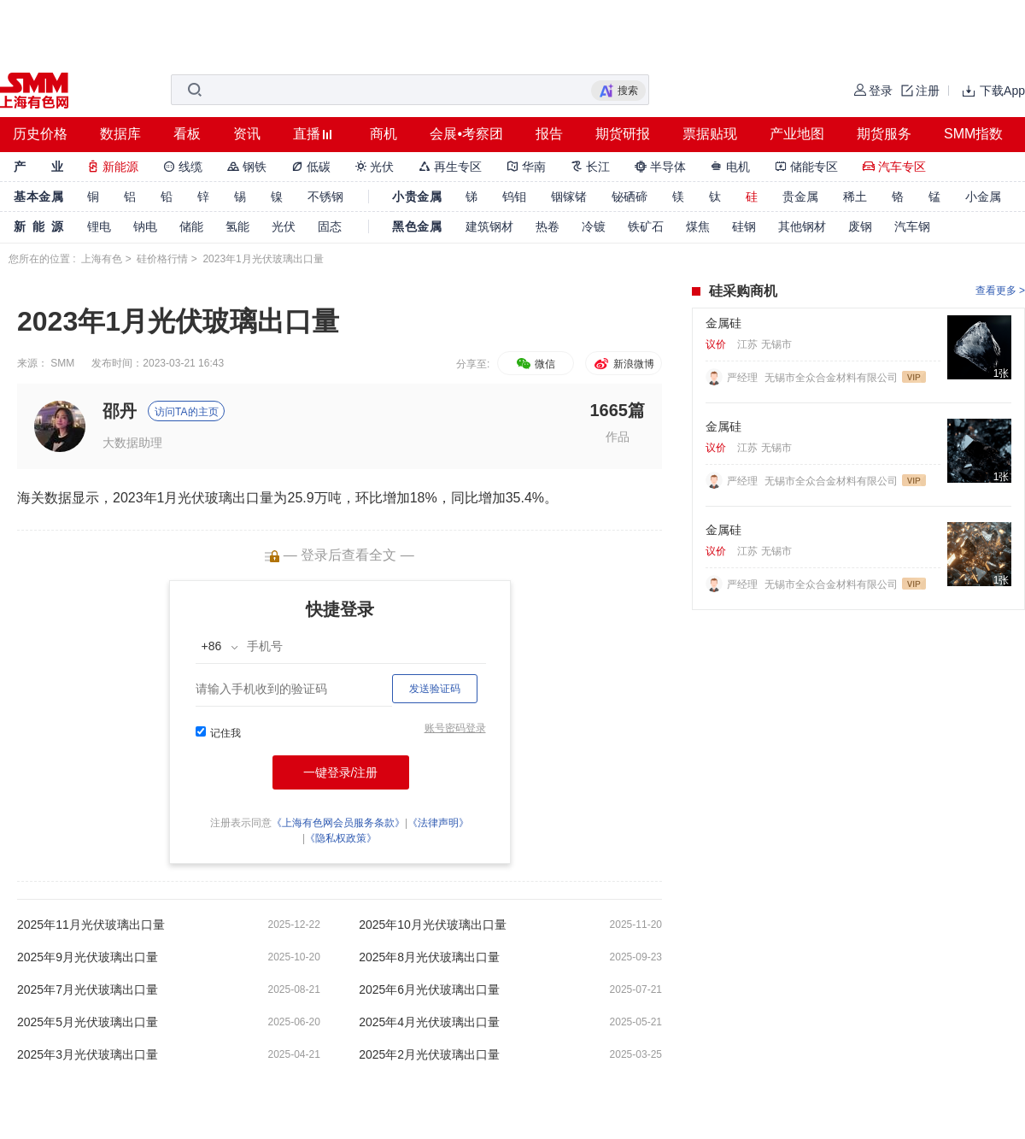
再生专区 (450, 166)
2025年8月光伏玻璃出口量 (429, 957)
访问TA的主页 (186, 412)
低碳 (311, 166)
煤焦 (698, 226)
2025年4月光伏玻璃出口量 (429, 1022)
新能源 (112, 166)
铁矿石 (646, 226)
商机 (383, 133)
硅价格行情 (162, 259)
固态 (330, 226)
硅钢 (744, 226)
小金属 (983, 196)
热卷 (547, 226)
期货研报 (622, 133)
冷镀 (594, 226)
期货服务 (884, 133)
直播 (306, 133)
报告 (549, 133)
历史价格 (40, 133)
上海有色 (101, 259)
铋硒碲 (629, 196)
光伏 (375, 166)
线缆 (182, 166)
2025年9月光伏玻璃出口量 (87, 957)
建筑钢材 (489, 226)
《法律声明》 (438, 823)
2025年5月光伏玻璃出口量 (87, 1022)
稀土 (855, 196)
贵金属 (800, 196)
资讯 (247, 133)
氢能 (237, 226)
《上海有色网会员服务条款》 (338, 823)
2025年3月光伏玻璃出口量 (87, 1054)
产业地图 (797, 133)
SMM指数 (973, 133)
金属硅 (723, 323)
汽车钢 (912, 226)
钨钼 (514, 196)
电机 (730, 166)
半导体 (660, 166)
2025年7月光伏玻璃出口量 (87, 989)
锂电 (99, 226)
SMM (62, 363)
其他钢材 (802, 226)
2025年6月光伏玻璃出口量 (429, 989)
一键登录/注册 (340, 772)
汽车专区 (894, 166)
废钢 (860, 226)
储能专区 (806, 166)
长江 (590, 166)
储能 (191, 226)
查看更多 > (1000, 290)
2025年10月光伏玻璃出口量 (433, 924)
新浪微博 (623, 364)
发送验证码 (434, 689)
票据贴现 (709, 133)
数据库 (120, 133)
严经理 (743, 378)
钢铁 (246, 166)
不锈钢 (325, 196)
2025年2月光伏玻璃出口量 (429, 1054)
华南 (526, 166)
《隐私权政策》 (341, 838)
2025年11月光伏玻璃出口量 (91, 924)
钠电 (145, 226)
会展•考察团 (466, 133)
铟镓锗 (569, 196)
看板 (187, 133)
